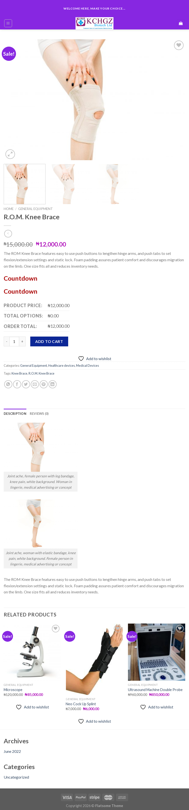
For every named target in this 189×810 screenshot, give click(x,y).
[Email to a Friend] (35, 382)
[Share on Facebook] (17, 382)
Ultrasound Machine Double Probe (155, 687)
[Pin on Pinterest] (44, 382)
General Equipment (35, 209)
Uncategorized (16, 774)
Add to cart (49, 339)
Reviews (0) (39, 411)
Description (15, 411)
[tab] (15, 411)
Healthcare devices (61, 363)
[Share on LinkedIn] (52, 382)
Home (9, 209)
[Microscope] (32, 650)
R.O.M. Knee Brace (41, 371)
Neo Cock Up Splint (81, 702)
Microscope (13, 687)
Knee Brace (19, 371)
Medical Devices (87, 363)
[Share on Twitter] (26, 382)
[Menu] (8, 23)
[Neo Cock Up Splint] (94, 657)
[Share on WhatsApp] (8, 382)
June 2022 (12, 749)
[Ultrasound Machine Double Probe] (156, 650)
